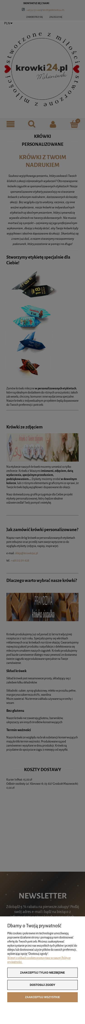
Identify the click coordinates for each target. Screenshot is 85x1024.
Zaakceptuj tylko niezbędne (42, 972)
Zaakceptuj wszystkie (42, 997)
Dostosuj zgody (42, 985)
